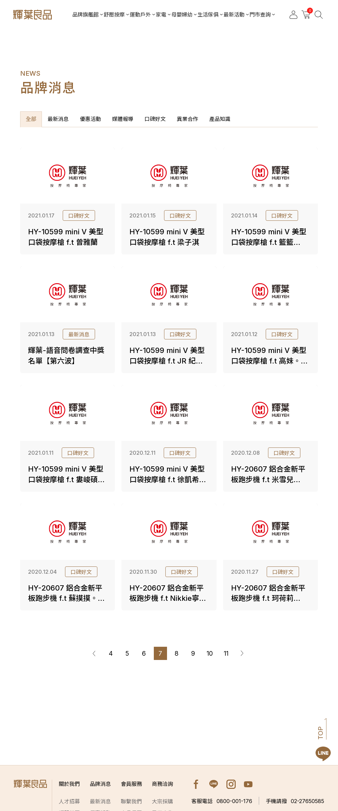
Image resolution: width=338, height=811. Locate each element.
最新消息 (58, 119)
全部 (31, 119)
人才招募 (69, 801)
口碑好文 (155, 119)
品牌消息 (100, 784)
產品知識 (219, 119)
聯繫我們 (131, 801)
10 (209, 653)
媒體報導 (122, 119)
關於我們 (69, 784)
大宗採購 (162, 801)
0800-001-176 (221, 801)
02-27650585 (295, 801)
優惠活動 (90, 119)
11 (226, 653)
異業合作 (187, 119)
